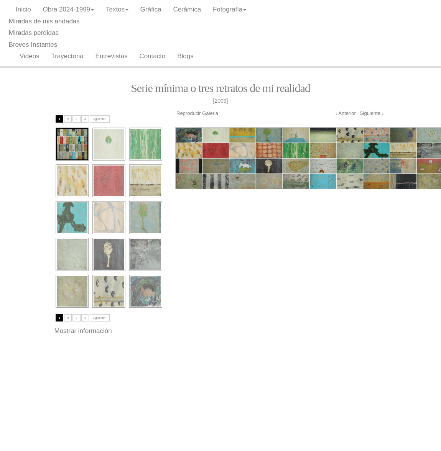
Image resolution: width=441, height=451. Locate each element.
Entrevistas (111, 56)
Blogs (185, 56)
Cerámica (187, 9)
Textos (117, 9)
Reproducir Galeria (197, 113)
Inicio (23, 9)
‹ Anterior (346, 113)
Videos (29, 56)
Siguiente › (371, 113)
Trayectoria (67, 56)
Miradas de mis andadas (44, 21)
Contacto (152, 56)
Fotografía (230, 9)
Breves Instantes (33, 44)
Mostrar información (83, 331)
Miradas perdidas (34, 32)
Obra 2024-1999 (68, 9)
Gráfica (150, 9)
